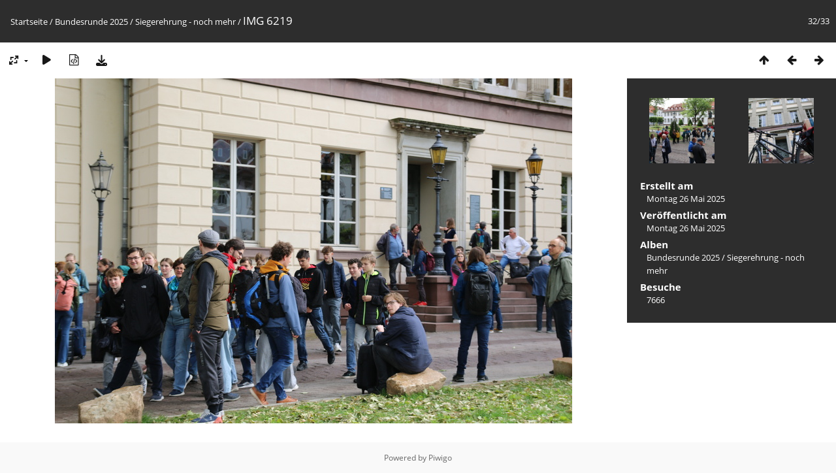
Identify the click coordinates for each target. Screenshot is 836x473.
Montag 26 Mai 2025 (686, 198)
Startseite (29, 21)
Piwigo (440, 457)
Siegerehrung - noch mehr (185, 21)
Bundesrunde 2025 (91, 21)
